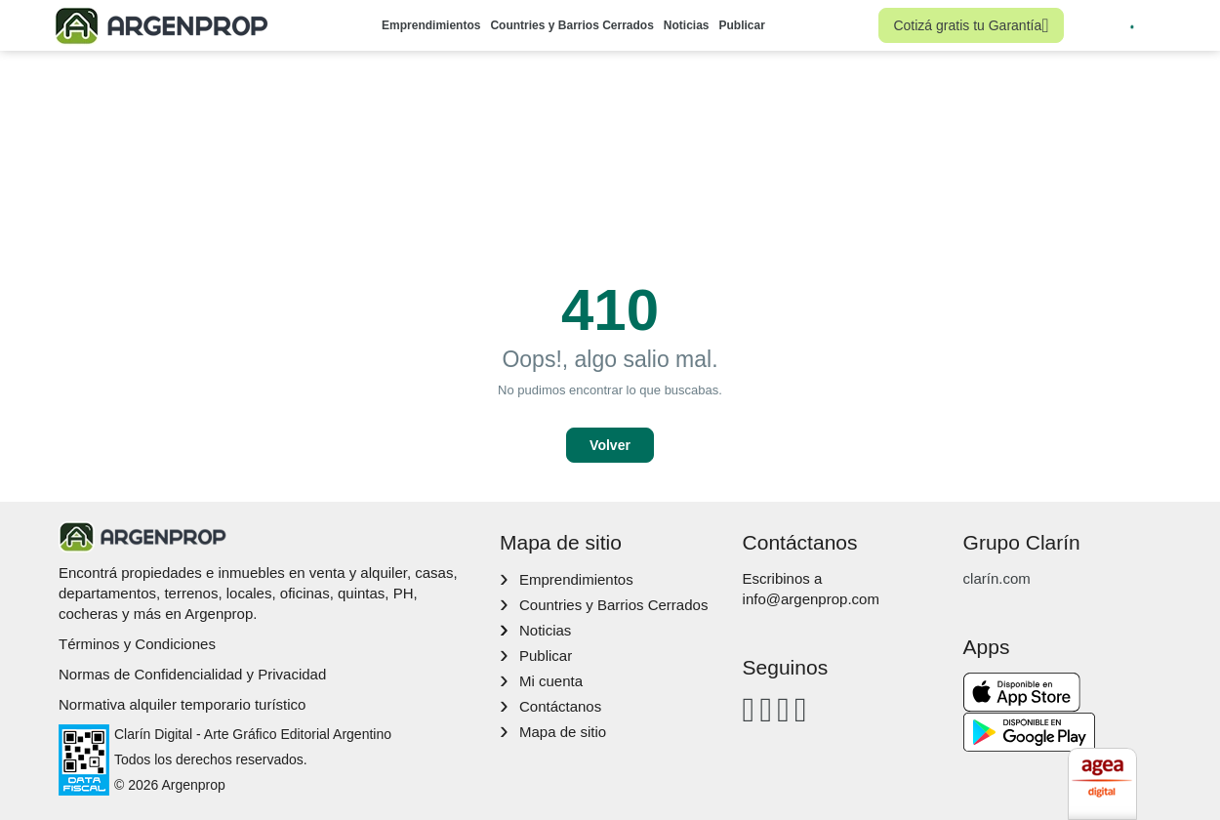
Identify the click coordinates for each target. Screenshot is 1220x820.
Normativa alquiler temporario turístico (182, 704)
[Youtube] (783, 709)
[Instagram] (765, 709)
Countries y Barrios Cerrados (571, 25)
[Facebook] (749, 709)
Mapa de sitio (562, 731)
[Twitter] (800, 709)
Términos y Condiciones (137, 644)
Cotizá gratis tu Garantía (970, 25)
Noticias (687, 25)
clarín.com (997, 578)
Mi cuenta (551, 681)
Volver (610, 445)
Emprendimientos (431, 25)
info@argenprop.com (811, 599)
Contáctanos (560, 706)
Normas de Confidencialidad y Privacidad (192, 674)
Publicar (742, 25)
